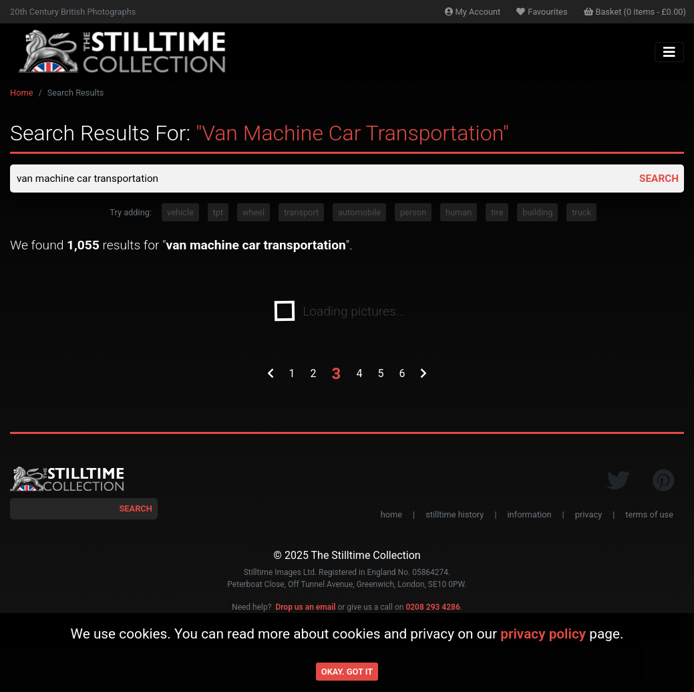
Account (473, 12)
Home (21, 93)
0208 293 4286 (432, 608)
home (391, 516)
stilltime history (454, 516)
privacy (588, 516)
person (413, 214)
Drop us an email (305, 608)
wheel (253, 214)
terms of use (649, 516)
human (459, 214)
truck (581, 214)
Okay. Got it (347, 672)
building (537, 214)
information (530, 516)
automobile (359, 214)
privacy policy (543, 634)
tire (497, 214)
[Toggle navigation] (669, 52)
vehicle (180, 214)
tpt (218, 214)
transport (301, 214)
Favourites (541, 12)
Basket (635, 12)
